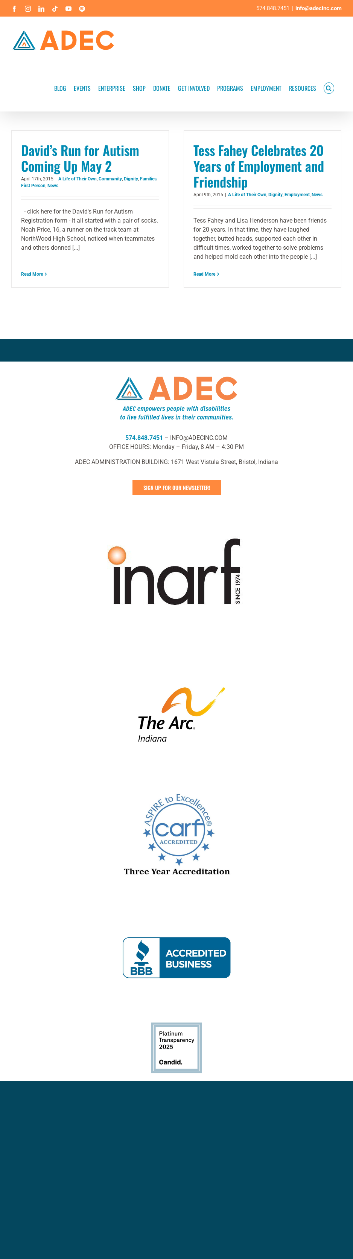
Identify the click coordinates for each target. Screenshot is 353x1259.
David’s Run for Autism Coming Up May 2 (80, 157)
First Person (33, 185)
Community (110, 179)
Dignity (131, 179)
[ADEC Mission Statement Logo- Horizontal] (176, 438)
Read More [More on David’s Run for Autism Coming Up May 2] (32, 265)
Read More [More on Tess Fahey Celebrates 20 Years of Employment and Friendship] (196, 274)
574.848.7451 (144, 501)
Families (148, 179)
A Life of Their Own (77, 179)
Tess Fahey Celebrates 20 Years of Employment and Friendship (250, 165)
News (52, 185)
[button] (329, 87)
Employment (288, 194)
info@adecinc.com (318, 8)
